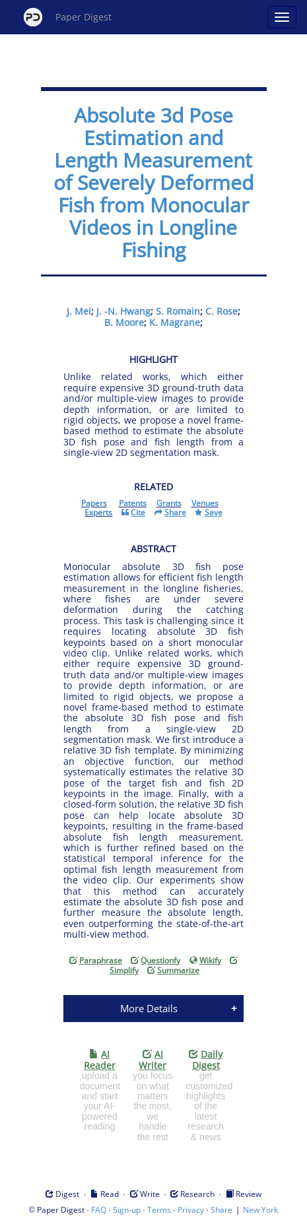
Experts (98, 512)
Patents (133, 503)
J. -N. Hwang (123, 311)
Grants (169, 503)
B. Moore (124, 322)
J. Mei (79, 311)
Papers (94, 503)
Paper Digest (68, 17)
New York (260, 1209)
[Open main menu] (281, 17)
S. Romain (178, 311)
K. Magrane (174, 322)
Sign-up (127, 1209)
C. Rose (221, 311)
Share (221, 1209)
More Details (149, 1008)
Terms (159, 1209)
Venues (205, 503)
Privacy (191, 1209)
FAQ (98, 1209)
